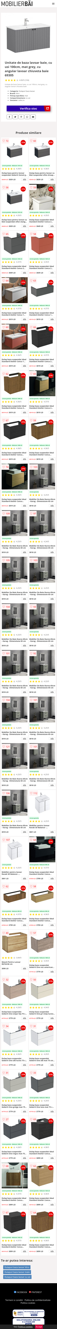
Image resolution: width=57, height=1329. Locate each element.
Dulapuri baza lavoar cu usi (17, 1277)
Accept (39, 1326)
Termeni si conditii (14, 1300)
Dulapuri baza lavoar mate (17, 1272)
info (24, 179)
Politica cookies (28, 1303)
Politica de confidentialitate (37, 1300)
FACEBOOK (20, 1292)
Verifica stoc (35, 108)
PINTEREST (35, 1292)
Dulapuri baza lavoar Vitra (16, 1267)
